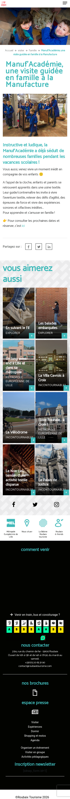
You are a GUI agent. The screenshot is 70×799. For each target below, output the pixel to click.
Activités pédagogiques (35, 756)
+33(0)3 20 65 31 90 (35, 662)
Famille (33, 50)
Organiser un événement (35, 747)
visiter (21, 50)
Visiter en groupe (35, 752)
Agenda (35, 740)
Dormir (35, 731)
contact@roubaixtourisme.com (35, 666)
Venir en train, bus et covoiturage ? (37, 615)
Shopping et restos (35, 735)
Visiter (35, 722)
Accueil (9, 50)
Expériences (35, 726)
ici (23, 226)
